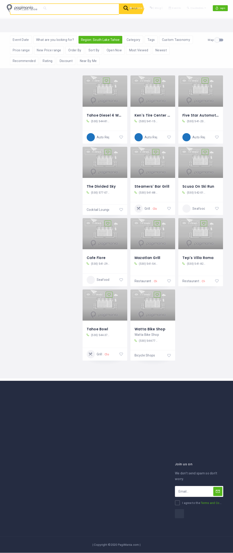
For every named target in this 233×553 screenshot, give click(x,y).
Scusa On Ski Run (198, 186)
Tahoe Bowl (98, 328)
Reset (53, 25)
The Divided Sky (102, 186)
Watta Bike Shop (150, 328)
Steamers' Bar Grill (152, 186)
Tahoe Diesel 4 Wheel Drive (112, 115)
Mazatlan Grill (148, 257)
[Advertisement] (116, 413)
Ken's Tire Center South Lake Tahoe (169, 115)
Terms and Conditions (216, 503)
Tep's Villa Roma (198, 257)
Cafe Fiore (97, 257)
